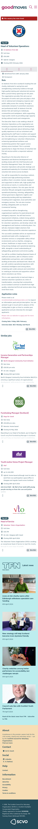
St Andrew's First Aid (11, 50)
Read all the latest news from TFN (14, 716)
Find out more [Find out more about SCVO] (7, 743)
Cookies (5, 790)
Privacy (4, 787)
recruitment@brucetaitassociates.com (15, 300)
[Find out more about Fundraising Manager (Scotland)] (3, 441)
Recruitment (6, 779)
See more (5, 570)
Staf (5, 465)
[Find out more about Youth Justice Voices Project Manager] (3, 495)
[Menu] (35, 7)
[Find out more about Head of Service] (3, 550)
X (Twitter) (9, 762)
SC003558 (25, 811)
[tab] (7, 69)
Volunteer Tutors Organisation (14, 525)
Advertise (5, 782)
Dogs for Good (9, 416)
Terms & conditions (9, 793)
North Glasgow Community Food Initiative (18, 361)
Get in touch (9, 751)
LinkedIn (8, 759)
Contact (5, 770)
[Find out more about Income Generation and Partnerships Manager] (3, 386)
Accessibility (6, 785)
